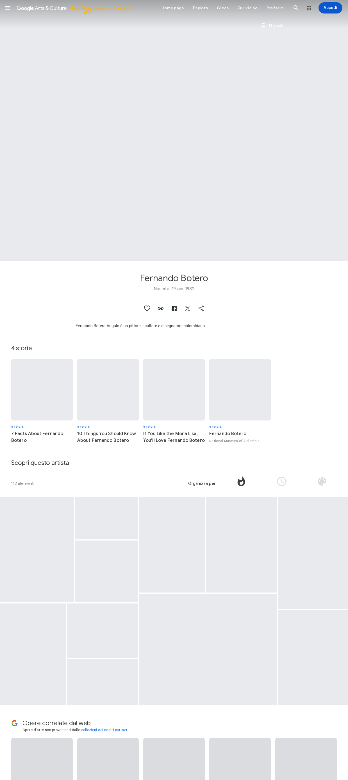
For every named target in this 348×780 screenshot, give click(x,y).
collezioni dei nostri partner (104, 730)
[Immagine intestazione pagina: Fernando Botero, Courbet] (174, 130)
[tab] (241, 483)
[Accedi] (330, 7)
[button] (8, 8)
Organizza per (201, 483)
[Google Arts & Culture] (73, 8)
